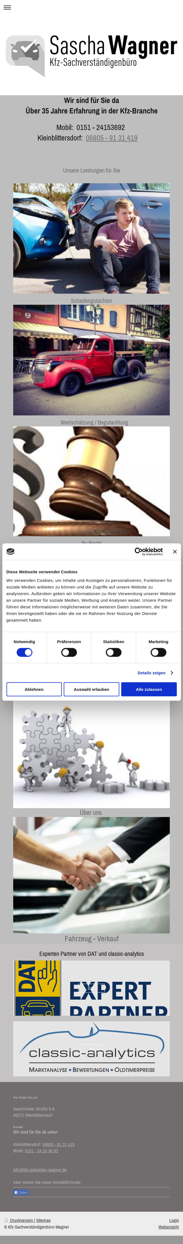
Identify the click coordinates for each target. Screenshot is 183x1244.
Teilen (20, 1193)
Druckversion (19, 1220)
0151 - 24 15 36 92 (41, 1150)
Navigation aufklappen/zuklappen (91, 7)
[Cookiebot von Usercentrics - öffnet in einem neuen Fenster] (138, 551)
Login (174, 1220)
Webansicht (169, 1227)
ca (91, 1049)
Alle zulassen (149, 689)
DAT (91, 988)
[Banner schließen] (175, 551)
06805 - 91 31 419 (112, 137)
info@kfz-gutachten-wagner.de (40, 1170)
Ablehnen (34, 689)
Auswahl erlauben (91, 689)
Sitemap (43, 1220)
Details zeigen (151, 672)
